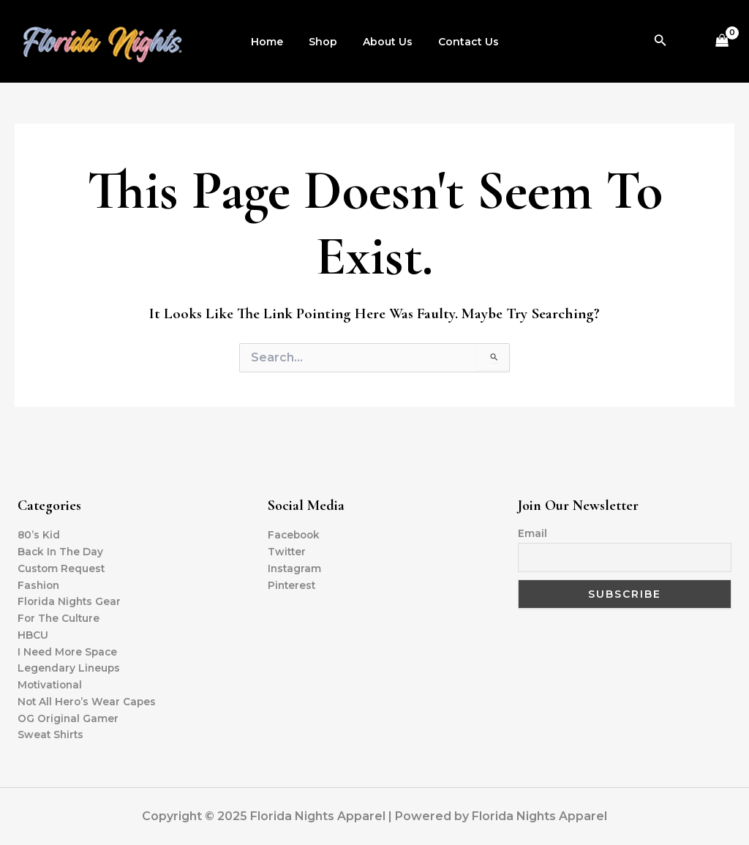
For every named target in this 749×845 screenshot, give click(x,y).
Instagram (295, 565)
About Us (385, 41)
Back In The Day (61, 548)
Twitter (287, 548)
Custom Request (62, 565)
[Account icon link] (689, 41)
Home (274, 41)
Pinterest (292, 582)
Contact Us (460, 41)
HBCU (33, 632)
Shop (325, 41)
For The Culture (60, 616)
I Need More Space (68, 649)
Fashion (39, 582)
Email (532, 530)
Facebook (295, 531)
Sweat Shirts (52, 734)
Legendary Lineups (70, 667)
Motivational (52, 684)
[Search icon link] (660, 41)
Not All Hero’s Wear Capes (88, 700)
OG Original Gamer (68, 717)
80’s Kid (39, 531)
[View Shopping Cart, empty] (722, 41)
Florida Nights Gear (70, 599)
